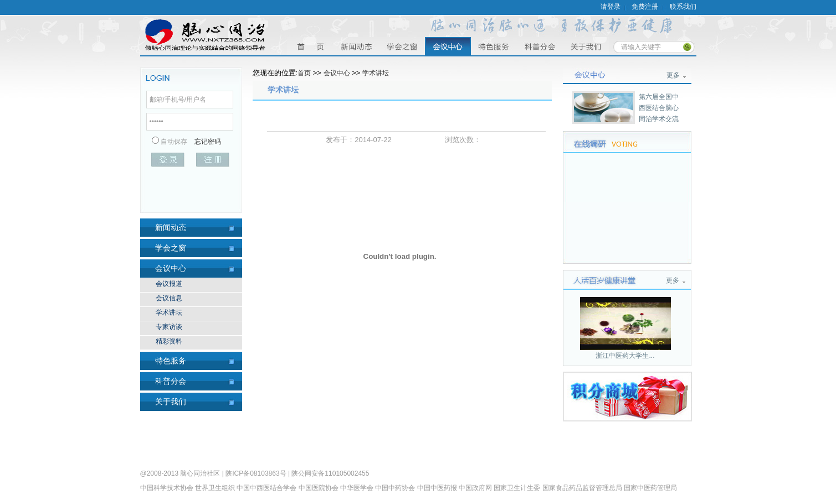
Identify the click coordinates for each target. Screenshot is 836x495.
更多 (673, 75)
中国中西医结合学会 (266, 488)
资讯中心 (356, 46)
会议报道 (169, 284)
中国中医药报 (437, 488)
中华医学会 (356, 488)
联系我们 (683, 7)
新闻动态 (170, 227)
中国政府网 (475, 488)
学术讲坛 (169, 312)
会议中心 (448, 46)
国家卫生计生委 (517, 488)
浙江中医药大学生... (625, 355)
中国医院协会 (318, 488)
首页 (310, 46)
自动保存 (174, 141)
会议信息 (169, 298)
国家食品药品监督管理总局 (582, 488)
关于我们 (586, 46)
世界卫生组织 (215, 488)
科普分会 (540, 46)
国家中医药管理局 (650, 488)
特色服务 (494, 46)
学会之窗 (402, 46)
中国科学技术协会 (166, 488)
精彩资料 (169, 341)
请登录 (610, 7)
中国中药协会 (395, 488)
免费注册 (645, 7)
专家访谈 (169, 327)
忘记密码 (207, 141)
